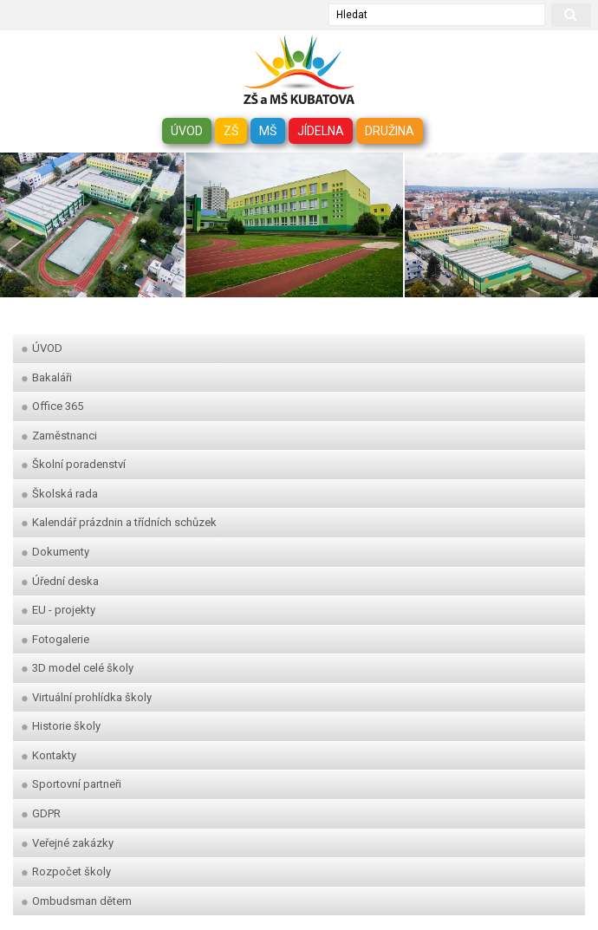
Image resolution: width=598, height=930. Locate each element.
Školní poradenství (74, 464)
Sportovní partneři (71, 783)
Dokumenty (55, 551)
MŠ (267, 131)
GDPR (41, 813)
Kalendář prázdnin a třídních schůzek (119, 522)
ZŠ (231, 131)
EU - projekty (58, 609)
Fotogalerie (55, 639)
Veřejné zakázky (68, 842)
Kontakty (49, 755)
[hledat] (571, 15)
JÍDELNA (320, 131)
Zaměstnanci (59, 435)
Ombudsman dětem (77, 900)
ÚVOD (187, 131)
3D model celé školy (77, 667)
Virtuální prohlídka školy (87, 697)
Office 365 (52, 406)
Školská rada (60, 493)
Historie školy (61, 725)
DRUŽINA (389, 131)
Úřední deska (60, 581)
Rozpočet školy (66, 871)
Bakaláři (47, 377)
